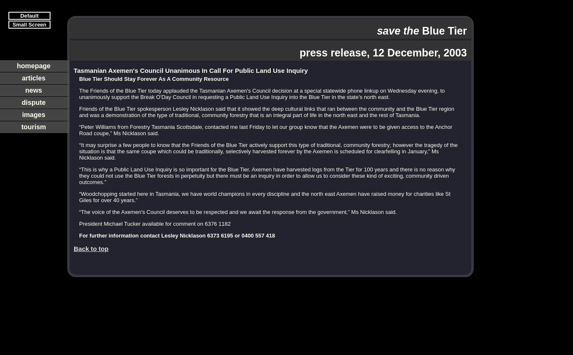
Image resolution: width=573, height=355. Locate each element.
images (33, 114)
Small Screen (29, 24)
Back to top (91, 248)
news (33, 90)
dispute (34, 102)
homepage (34, 65)
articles (33, 78)
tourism (33, 127)
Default (29, 16)
